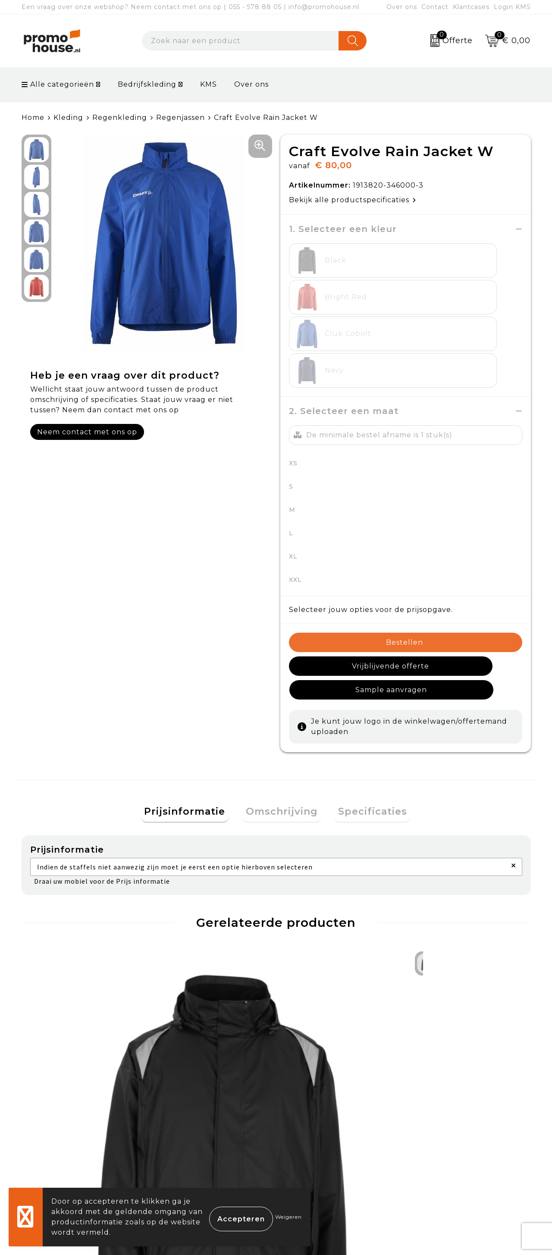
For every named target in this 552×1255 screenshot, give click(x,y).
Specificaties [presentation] (365, 716)
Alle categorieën (58, 84)
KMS (208, 84)
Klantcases (471, 7)
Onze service (311, 1156)
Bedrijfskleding (147, 84)
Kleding (68, 117)
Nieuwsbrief (183, 1116)
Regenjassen (180, 117)
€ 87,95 (60, 997)
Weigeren (288, 1217)
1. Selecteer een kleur (343, 229)
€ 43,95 (188, 997)
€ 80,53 (315, 1010)
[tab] (192, 716)
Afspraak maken (191, 1136)
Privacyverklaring (446, 1136)
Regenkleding (119, 117)
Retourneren (312, 1136)
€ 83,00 (442, 1010)
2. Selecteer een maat (344, 338)
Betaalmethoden (319, 1116)
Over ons (401, 7)
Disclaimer (432, 1156)
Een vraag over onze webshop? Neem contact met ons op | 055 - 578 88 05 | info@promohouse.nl (190, 7)
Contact (434, 7)
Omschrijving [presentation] (282, 716)
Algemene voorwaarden (459, 1096)
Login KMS (512, 7)
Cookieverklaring (445, 1116)
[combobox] (240, 40)
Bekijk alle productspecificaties (352, 200)
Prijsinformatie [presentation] (192, 716)
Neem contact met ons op (87, 432)
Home (33, 117)
